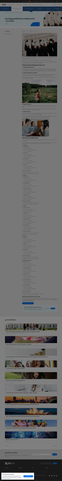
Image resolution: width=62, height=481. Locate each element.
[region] (17, 476)
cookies (6, 475)
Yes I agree (28, 476)
